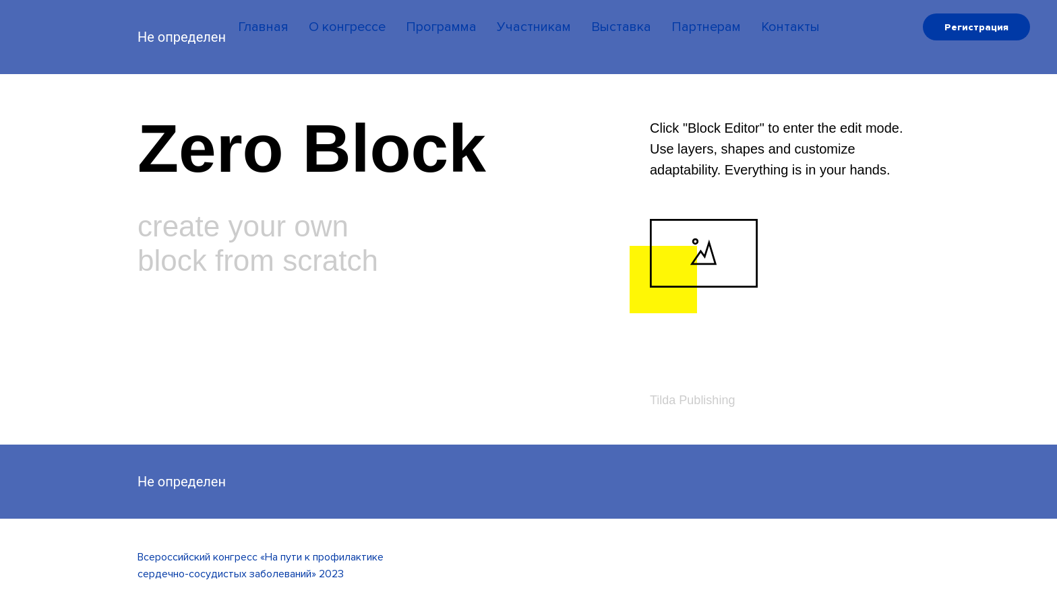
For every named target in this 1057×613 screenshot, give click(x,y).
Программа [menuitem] (441, 27)
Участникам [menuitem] (534, 27)
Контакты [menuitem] (790, 27)
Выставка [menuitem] (621, 27)
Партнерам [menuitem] (706, 27)
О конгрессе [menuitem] (347, 27)
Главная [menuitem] (263, 27)
